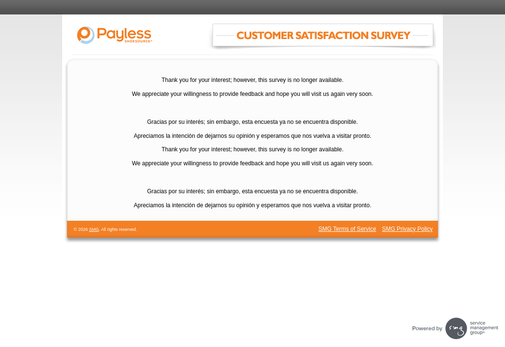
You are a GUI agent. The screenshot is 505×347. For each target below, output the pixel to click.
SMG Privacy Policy (407, 229)
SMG (94, 229)
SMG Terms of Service (347, 229)
